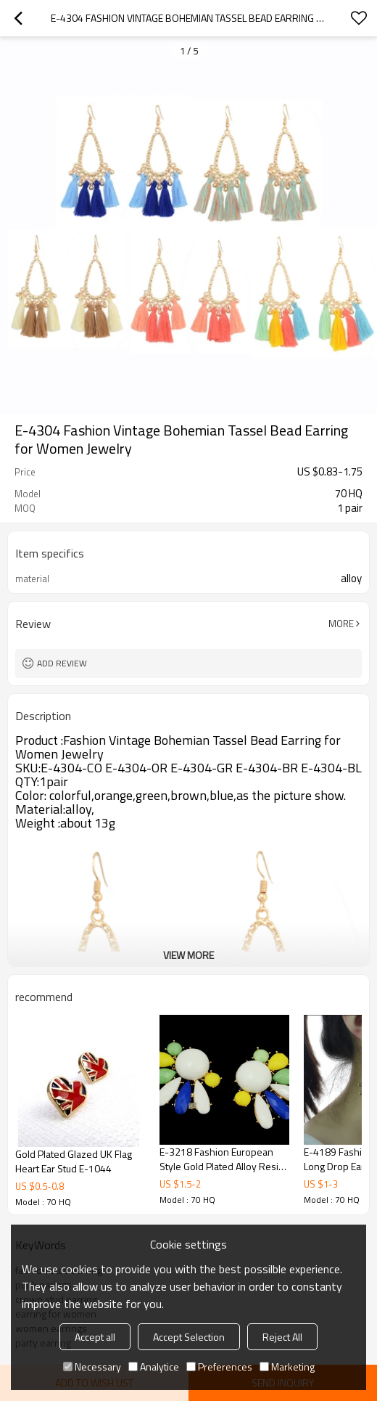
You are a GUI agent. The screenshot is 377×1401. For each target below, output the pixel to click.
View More (188, 955)
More (341, 623)
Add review (62, 663)
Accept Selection (189, 1336)
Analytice (153, 1366)
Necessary (92, 1366)
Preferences (219, 1366)
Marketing (287, 1366)
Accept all (95, 1336)
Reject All (282, 1336)
